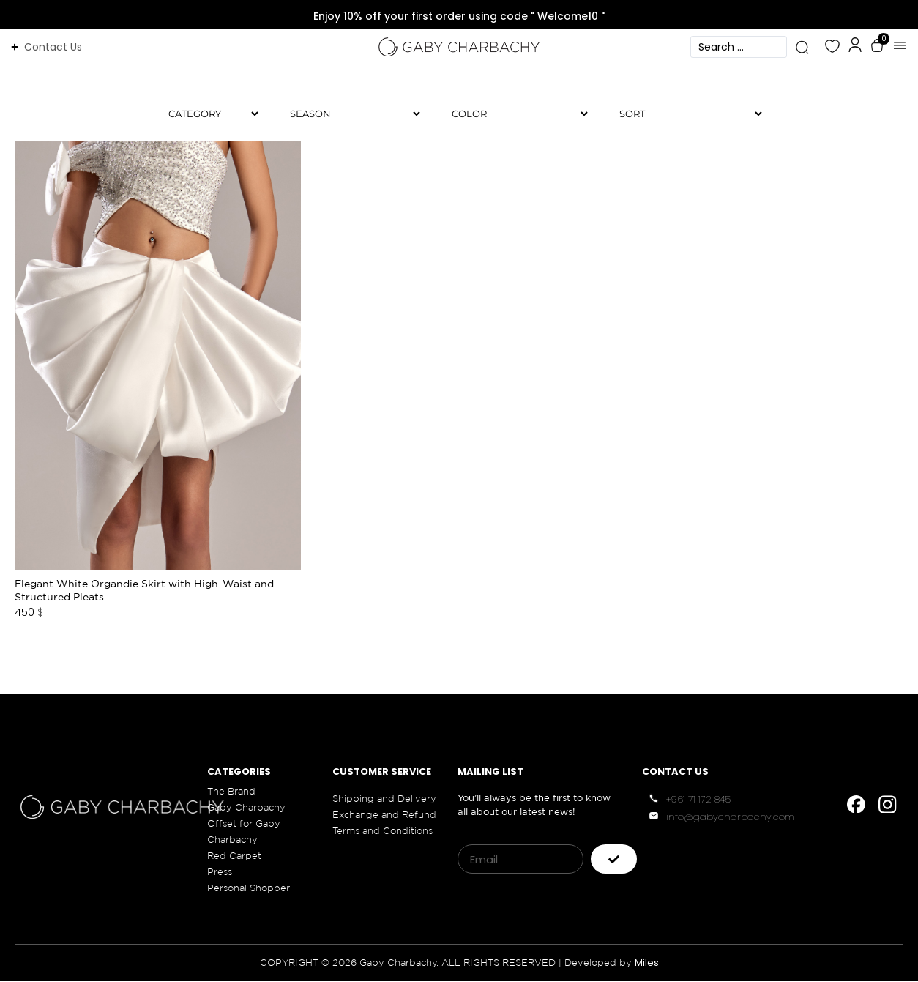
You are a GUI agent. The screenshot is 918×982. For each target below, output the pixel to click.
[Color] (514, 114)
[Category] (207, 114)
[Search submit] (802, 47)
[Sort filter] (684, 114)
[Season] (348, 114)
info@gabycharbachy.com (730, 818)
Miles (647, 964)
